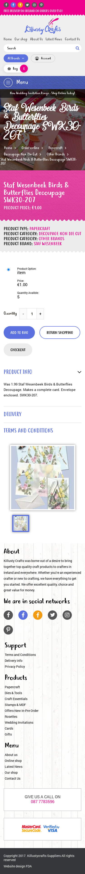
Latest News (54, 39)
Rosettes (11, 716)
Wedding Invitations (19, 722)
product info (18, 372)
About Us (36, 39)
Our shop (21, 39)
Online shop (13, 760)
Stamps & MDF (15, 705)
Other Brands (56, 154)
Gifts (8, 734)
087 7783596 (42, 801)
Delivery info (13, 660)
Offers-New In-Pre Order (22, 710)
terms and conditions (28, 431)
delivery (12, 414)
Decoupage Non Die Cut (20, 154)
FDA (29, 866)
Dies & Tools (13, 693)
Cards (9, 728)
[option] (42, 477)
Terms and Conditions (20, 654)
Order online (30, 148)
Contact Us (72, 39)
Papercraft (56, 148)
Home (8, 39)
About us (11, 755)
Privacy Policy (15, 666)
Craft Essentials (16, 699)
